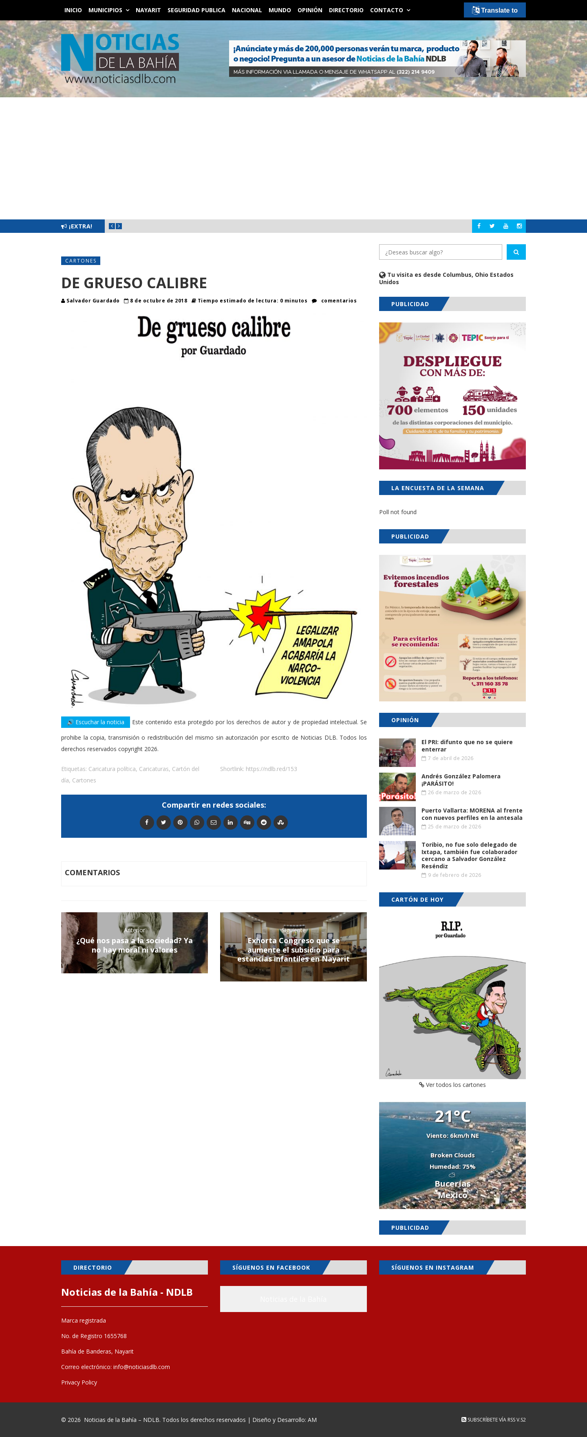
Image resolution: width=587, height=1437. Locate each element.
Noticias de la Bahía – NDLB (121, 1420)
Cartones (81, 260)
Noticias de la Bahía (293, 1299)
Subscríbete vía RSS (488, 1419)
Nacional (247, 10)
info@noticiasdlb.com (141, 1367)
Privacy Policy (79, 1382)
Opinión (310, 10)
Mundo (280, 10)
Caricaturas (154, 769)
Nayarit (148, 10)
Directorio (346, 10)
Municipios (105, 10)
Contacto (386, 10)
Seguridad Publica (196, 10)
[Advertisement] (293, 158)
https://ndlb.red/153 (271, 769)
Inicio (73, 10)
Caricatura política (112, 769)
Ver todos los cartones (452, 1085)
